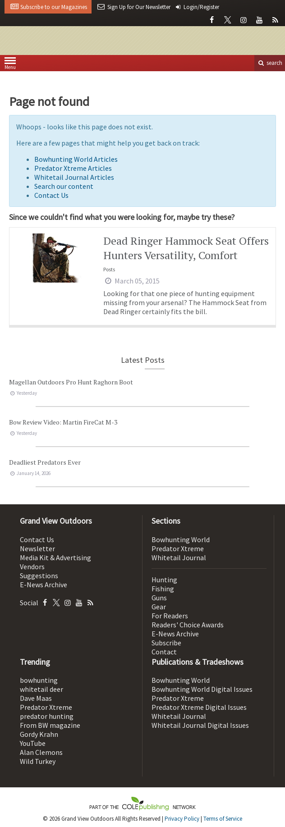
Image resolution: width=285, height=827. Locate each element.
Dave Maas (36, 698)
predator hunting (47, 716)
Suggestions (39, 575)
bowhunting (39, 680)
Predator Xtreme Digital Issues (199, 707)
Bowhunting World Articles (76, 159)
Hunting (164, 579)
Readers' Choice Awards (188, 624)
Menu (10, 65)
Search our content (63, 186)
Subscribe (166, 642)
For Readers (170, 615)
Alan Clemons (41, 752)
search (269, 63)
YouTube (33, 743)
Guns (159, 597)
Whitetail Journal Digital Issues (200, 725)
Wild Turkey (37, 761)
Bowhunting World (181, 539)
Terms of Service (222, 818)
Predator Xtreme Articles (73, 168)
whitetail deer (41, 689)
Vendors (32, 566)
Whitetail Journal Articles (74, 177)
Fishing (163, 588)
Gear (159, 606)
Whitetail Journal (179, 557)
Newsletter (37, 548)
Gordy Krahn (39, 734)
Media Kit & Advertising (55, 557)
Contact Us (51, 195)
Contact (164, 651)
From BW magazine (50, 725)
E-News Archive (43, 584)
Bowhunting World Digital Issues (202, 689)
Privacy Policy (182, 818)
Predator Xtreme (178, 548)
